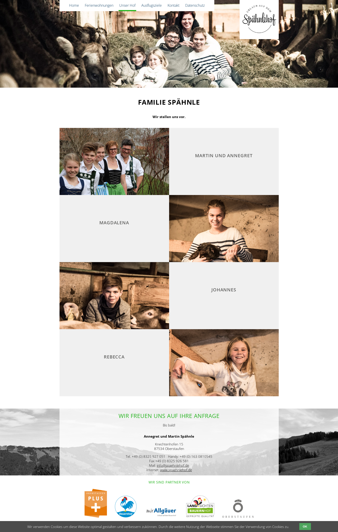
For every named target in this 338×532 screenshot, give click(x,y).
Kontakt (173, 5)
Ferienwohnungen (99, 5)
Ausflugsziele (151, 5)
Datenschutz (195, 5)
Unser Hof (127, 5)
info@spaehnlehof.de (173, 465)
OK (305, 526)
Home (74, 5)
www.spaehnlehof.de (176, 470)
